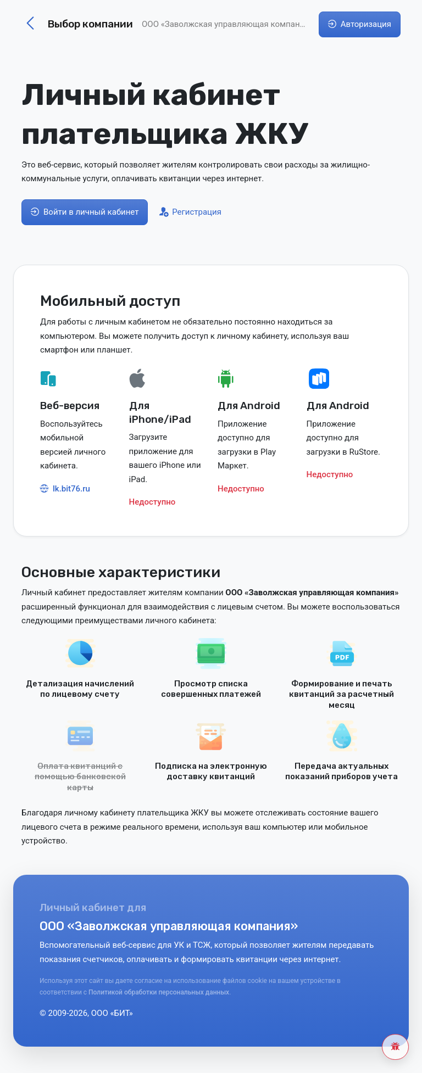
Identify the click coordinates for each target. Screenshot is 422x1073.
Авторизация (359, 24)
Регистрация (190, 212)
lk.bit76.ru (65, 489)
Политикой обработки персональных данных (158, 992)
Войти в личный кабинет (84, 212)
